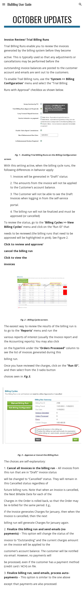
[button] (3, 4)
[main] (42, 21)
